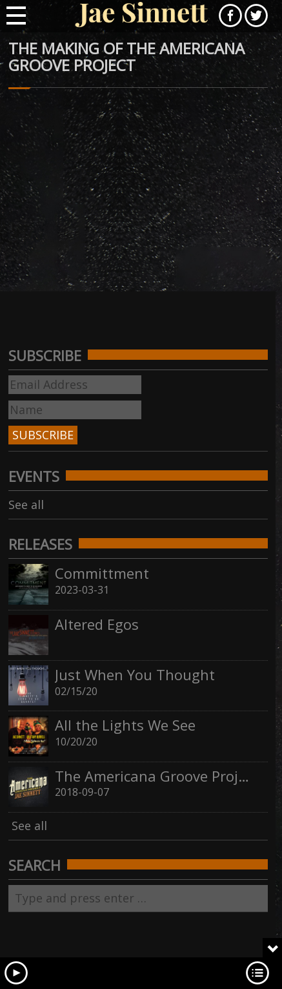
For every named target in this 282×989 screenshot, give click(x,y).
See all (26, 504)
